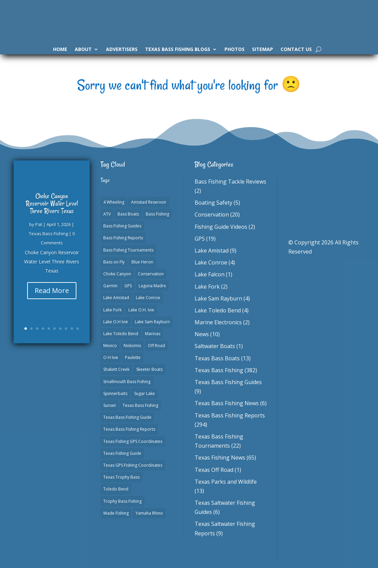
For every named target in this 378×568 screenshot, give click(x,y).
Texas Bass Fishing (48, 233)
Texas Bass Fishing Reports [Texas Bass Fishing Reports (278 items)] (129, 429)
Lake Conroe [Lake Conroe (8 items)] (148, 297)
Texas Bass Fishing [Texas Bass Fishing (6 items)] (140, 405)
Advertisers (122, 49)
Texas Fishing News (220, 457)
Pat (38, 224)
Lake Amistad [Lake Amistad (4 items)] (116, 297)
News (202, 334)
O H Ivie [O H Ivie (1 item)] (110, 357)
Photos (234, 49)
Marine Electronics (218, 322)
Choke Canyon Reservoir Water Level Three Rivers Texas (52, 203)
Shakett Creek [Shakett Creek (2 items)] (116, 369)
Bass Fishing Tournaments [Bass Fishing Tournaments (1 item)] (128, 250)
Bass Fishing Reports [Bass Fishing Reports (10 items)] (123, 238)
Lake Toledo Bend (218, 310)
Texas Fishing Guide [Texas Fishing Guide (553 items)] (122, 453)
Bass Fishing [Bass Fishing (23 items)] (157, 214)
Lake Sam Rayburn (218, 298)
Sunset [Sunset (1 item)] (109, 405)
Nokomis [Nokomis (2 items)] (132, 345)
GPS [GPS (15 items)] (128, 286)
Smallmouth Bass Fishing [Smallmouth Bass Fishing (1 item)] (126, 381)
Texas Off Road (214, 470)
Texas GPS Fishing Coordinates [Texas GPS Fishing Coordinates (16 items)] (132, 465)
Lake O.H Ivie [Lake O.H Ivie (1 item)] (115, 322)
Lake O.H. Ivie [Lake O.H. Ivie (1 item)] (141, 310)
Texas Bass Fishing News (227, 403)
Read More (52, 290)
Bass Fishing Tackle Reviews (230, 181)
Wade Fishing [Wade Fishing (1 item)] (116, 513)
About (83, 49)
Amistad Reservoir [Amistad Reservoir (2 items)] (148, 202)
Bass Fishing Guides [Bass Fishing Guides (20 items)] (122, 226)
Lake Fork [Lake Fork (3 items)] (112, 310)
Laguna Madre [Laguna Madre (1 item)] (152, 286)
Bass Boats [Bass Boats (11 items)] (128, 214)
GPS (200, 238)
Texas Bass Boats (217, 358)
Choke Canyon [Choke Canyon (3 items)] (117, 274)
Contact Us (296, 49)
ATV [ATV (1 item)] (107, 214)
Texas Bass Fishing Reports (230, 415)
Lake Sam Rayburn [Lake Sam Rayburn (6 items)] (152, 322)
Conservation (212, 214)
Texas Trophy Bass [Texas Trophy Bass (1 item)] (121, 477)
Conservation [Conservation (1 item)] (151, 274)
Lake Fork (207, 286)
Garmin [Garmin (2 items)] (110, 286)
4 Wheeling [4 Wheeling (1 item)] (113, 202)
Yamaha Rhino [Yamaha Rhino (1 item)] (149, 513)
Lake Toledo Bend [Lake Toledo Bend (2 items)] (120, 334)
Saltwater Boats (215, 346)
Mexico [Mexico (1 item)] (110, 345)
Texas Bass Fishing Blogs (177, 49)
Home (60, 49)
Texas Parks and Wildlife (226, 481)
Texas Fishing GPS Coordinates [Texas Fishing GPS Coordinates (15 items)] (132, 441)
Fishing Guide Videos (221, 226)
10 (77, 328)
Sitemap (262, 49)
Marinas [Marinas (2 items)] (152, 334)
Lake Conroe (211, 262)
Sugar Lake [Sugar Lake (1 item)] (144, 393)
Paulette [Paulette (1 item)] (133, 357)
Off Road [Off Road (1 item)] (156, 345)
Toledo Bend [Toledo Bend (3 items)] (115, 489)
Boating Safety (213, 202)
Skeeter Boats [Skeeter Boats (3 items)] (149, 369)
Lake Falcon (209, 274)
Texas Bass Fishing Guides (228, 382)
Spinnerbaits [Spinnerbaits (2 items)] (115, 393)
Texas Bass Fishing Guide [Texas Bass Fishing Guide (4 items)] (127, 417)
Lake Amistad (212, 250)
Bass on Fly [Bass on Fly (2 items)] (114, 262)
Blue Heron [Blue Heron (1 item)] (142, 262)
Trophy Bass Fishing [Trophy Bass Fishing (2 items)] (122, 501)
